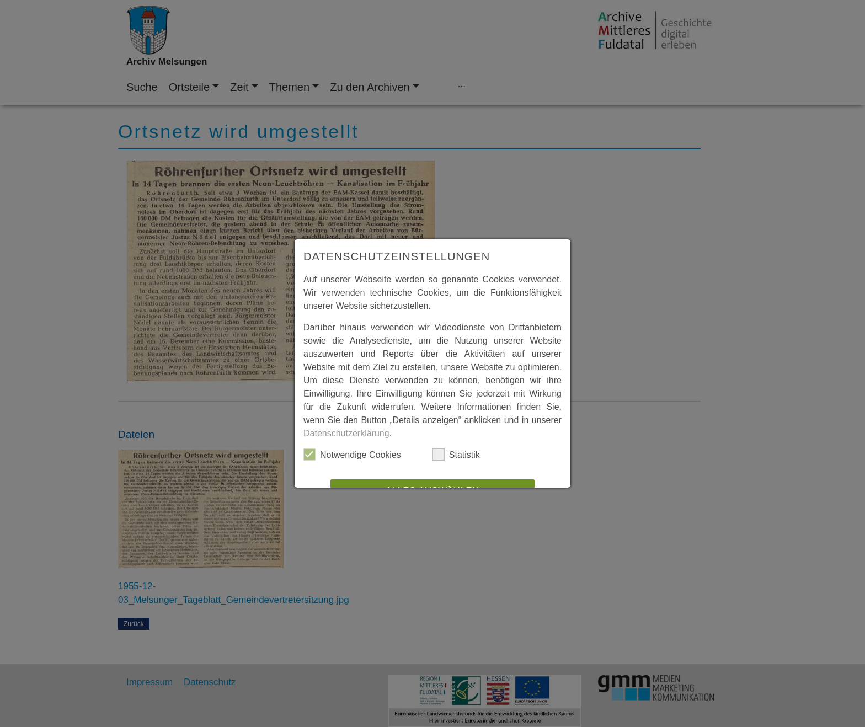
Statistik (456, 454)
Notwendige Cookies (352, 454)
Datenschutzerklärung (346, 433)
